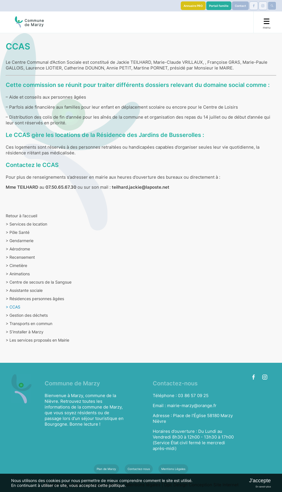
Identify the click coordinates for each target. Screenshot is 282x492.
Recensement (20, 257)
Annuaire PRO (193, 5)
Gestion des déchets (27, 315)
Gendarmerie (19, 240)
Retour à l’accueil (21, 215)
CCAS (13, 306)
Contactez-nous (139, 469)
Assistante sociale (24, 290)
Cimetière (16, 265)
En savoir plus (263, 486)
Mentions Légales (173, 469)
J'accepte (260, 480)
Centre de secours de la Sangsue (39, 282)
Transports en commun (29, 323)
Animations (18, 273)
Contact (240, 5)
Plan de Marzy (106, 469)
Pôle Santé (17, 232)
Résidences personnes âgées (35, 298)
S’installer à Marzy (24, 331)
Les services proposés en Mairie (37, 340)
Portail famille (219, 5)
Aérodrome (18, 248)
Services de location (26, 224)
